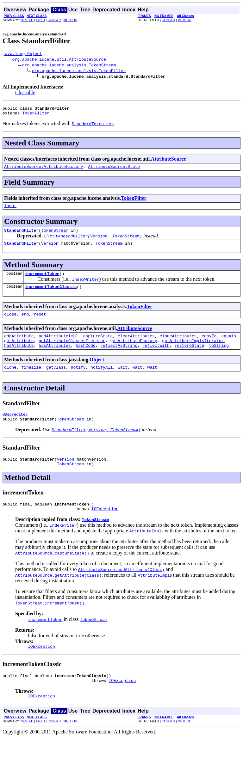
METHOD (70, 20)
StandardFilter (21, 236)
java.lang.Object (22, 54)
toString (219, 357)
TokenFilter (35, 116)
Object (97, 372)
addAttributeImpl (58, 346)
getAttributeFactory (133, 352)
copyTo (209, 346)
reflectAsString (118, 357)
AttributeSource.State (114, 170)
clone (10, 380)
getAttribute (19, 352)
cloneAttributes (177, 346)
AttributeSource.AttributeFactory (43, 170)
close (10, 323)
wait (123, 380)
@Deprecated (15, 428)
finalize (31, 380)
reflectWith (156, 357)
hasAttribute (19, 357)
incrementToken (42, 281)
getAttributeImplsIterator (193, 352)
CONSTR (54, 20)
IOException (105, 527)
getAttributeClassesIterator (72, 352)
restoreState (189, 357)
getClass (56, 380)
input (10, 210)
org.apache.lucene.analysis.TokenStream (69, 66)
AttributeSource (168, 161)
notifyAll (101, 380)
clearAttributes (136, 346)
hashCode (85, 357)
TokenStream (54, 236)
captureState (98, 346)
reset (40, 323)
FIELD (40, 20)
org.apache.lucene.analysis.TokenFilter (79, 71)
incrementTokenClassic (51, 295)
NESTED (27, 20)
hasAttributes (55, 357)
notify (78, 380)
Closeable (25, 93)
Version (50, 250)
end (25, 323)
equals (228, 346)
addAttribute (19, 346)
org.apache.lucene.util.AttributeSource (59, 60)
